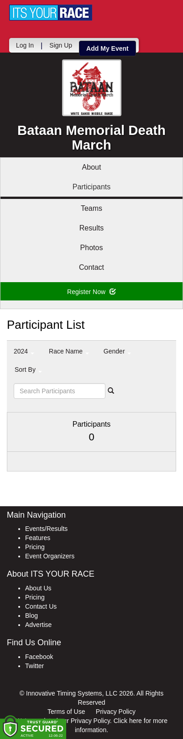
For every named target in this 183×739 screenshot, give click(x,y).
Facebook (39, 656)
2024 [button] (24, 351)
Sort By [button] (28, 369)
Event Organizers (49, 556)
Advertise (38, 624)
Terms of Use (66, 711)
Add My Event (107, 48)
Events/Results (46, 528)
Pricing (35, 547)
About (91, 167)
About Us (38, 588)
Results (91, 228)
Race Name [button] (69, 351)
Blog (31, 615)
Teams (91, 208)
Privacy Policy (116, 711)
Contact (91, 267)
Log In (25, 45)
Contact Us (41, 606)
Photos (91, 248)
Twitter (34, 665)
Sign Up (60, 45)
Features (37, 537)
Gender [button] (117, 351)
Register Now (91, 291)
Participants (92, 187)
